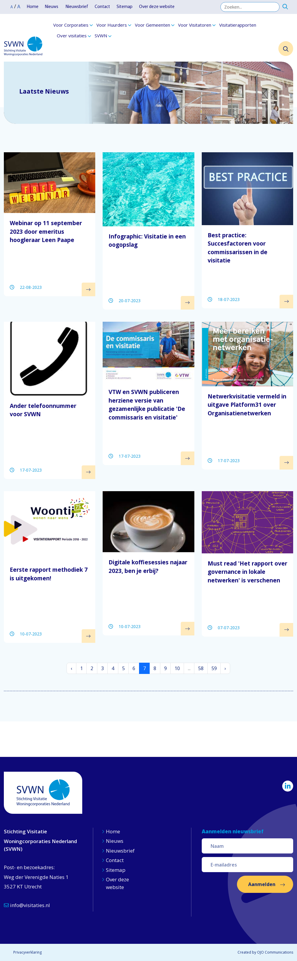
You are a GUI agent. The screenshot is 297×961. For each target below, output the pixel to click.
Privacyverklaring (27, 952)
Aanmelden (261, 884)
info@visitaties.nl (27, 905)
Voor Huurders (111, 25)
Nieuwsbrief (77, 7)
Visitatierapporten (237, 25)
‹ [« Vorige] (71, 668)
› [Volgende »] (225, 668)
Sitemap (125, 7)
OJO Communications (275, 952)
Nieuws (52, 7)
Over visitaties (72, 36)
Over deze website (157, 7)
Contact (102, 7)
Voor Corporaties (70, 25)
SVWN (101, 36)
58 (201, 668)
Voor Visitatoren (194, 25)
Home (32, 7)
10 (177, 668)
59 (214, 668)
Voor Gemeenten (152, 25)
